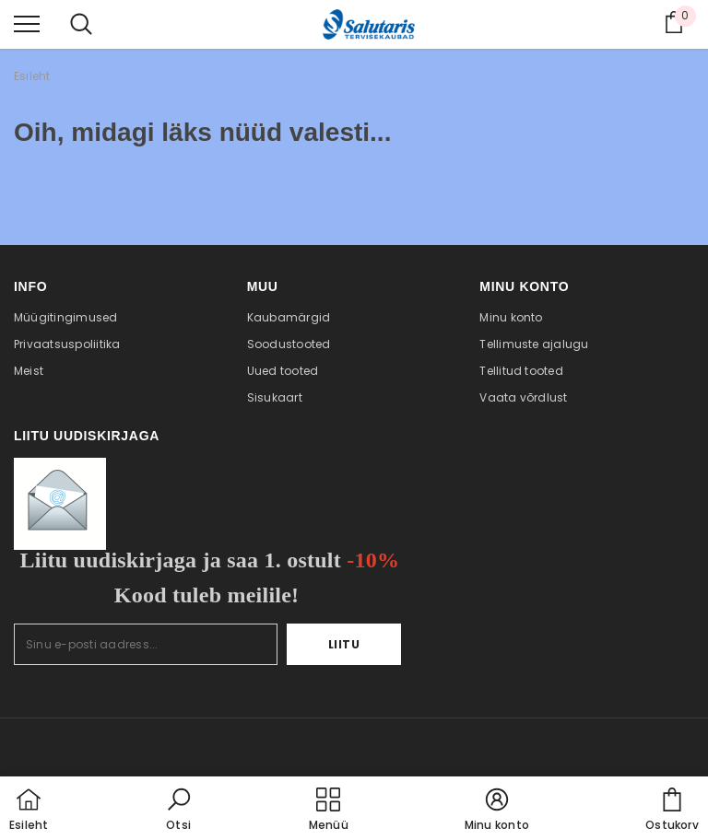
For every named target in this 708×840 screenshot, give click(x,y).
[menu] (27, 23)
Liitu (344, 644)
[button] (179, 810)
